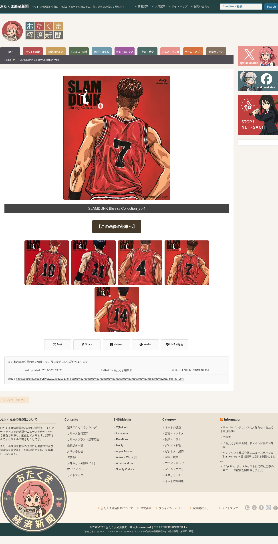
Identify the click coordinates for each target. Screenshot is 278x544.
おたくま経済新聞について (18, 419)
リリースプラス (76, 439)
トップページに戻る (14, 400)
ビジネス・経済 (174, 451)
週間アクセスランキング (82, 427)
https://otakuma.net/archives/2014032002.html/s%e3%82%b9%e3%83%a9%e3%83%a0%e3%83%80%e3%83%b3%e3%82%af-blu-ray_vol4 (100, 378)
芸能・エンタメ (174, 433)
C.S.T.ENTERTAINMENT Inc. (192, 370)
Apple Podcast (124, 451)
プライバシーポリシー (172, 508)
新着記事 (143, 6)
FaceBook (122, 439)
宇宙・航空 (171, 457)
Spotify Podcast (125, 469)
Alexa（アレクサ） (127, 457)
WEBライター (75, 469)
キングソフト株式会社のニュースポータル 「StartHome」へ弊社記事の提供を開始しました (248, 456)
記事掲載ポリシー (203, 508)
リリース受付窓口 (78, 433)
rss (247, 507)
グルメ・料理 (173, 445)
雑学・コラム (173, 439)
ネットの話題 (173, 427)
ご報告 (227, 437)
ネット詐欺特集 (174, 481)
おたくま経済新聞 (14, 6)
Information (232, 419)
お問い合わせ (202, 6)
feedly (119, 445)
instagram (122, 433)
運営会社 (72, 457)
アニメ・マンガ (174, 463)
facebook (261, 507)
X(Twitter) (121, 427)
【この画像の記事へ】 (117, 226)
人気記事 (160, 6)
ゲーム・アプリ (174, 469)
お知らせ (72, 463)
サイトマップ (179, 6)
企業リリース (173, 475)
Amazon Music (125, 463)
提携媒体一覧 (75, 445)
